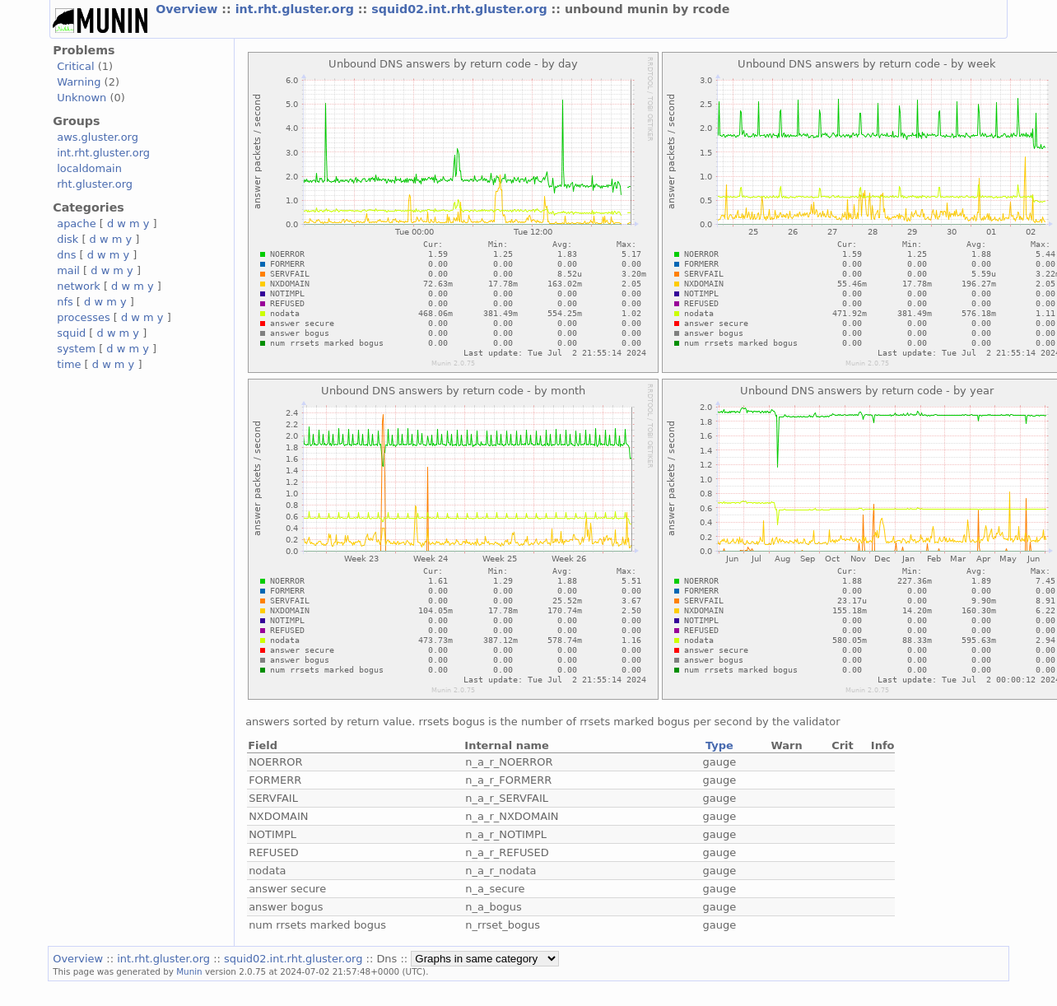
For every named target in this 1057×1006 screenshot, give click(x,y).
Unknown (81, 97)
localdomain (89, 168)
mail (68, 270)
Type (719, 745)
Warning (78, 82)
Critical (75, 66)
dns (66, 255)
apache (76, 223)
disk (67, 239)
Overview (188, 9)
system (76, 348)
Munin (189, 971)
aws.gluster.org (97, 137)
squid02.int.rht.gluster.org (461, 9)
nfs (65, 302)
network (78, 286)
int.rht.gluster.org (296, 9)
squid (71, 333)
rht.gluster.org (95, 184)
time (69, 364)
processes (83, 317)
